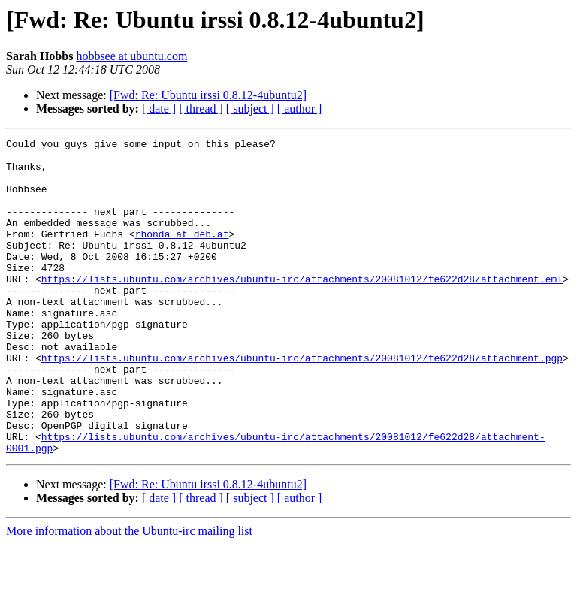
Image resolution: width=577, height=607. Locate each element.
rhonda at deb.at (182, 254)
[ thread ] (201, 108)
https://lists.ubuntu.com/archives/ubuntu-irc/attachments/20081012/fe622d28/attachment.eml (302, 308)
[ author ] (299, 108)
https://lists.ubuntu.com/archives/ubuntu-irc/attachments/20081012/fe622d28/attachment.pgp (302, 402)
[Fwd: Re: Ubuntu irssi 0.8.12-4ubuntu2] (208, 95)
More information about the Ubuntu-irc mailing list (129, 593)
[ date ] (159, 108)
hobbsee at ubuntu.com (131, 56)
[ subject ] (250, 108)
